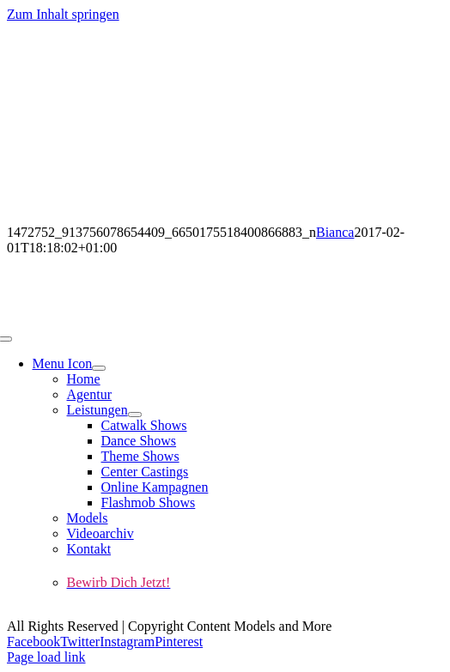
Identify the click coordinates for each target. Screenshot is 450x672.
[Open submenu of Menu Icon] (99, 368)
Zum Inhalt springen (63, 14)
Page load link (46, 657)
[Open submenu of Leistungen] (135, 414)
